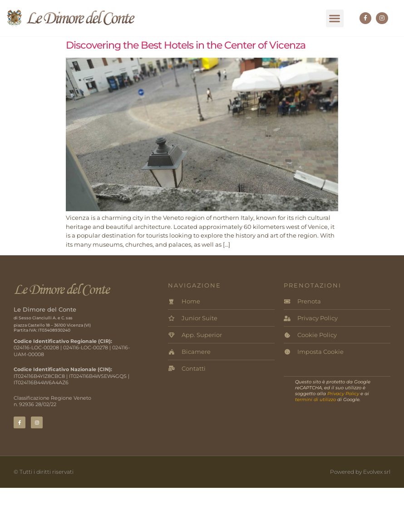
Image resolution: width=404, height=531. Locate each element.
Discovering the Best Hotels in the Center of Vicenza (185, 45)
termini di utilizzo (315, 399)
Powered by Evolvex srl (360, 471)
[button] (335, 18)
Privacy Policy (343, 394)
